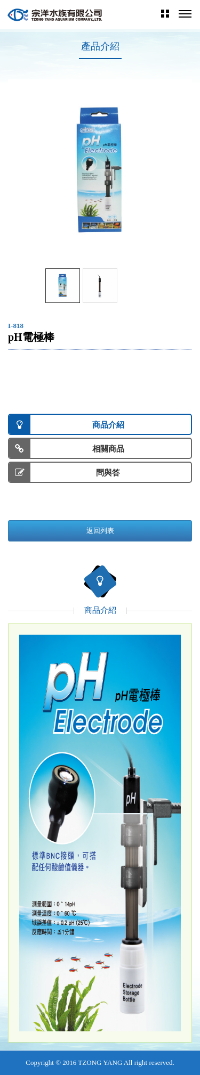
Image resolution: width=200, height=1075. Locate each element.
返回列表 (100, 531)
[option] (100, 171)
